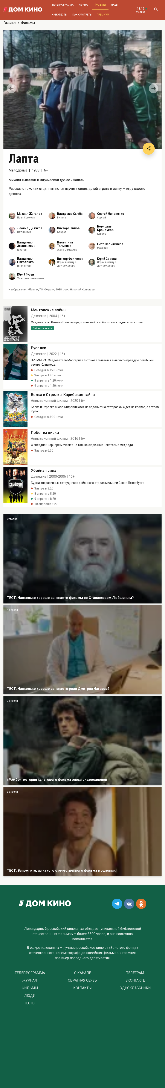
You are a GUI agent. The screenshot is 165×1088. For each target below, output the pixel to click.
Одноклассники (135, 988)
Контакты (82, 988)
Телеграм (135, 973)
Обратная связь (82, 980)
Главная (9, 23)
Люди (115, 4)
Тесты (29, 1003)
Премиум (103, 14)
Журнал (84, 4)
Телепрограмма (62, 4)
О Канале (82, 973)
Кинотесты (59, 14)
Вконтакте (135, 980)
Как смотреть (82, 14)
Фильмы (100, 4)
